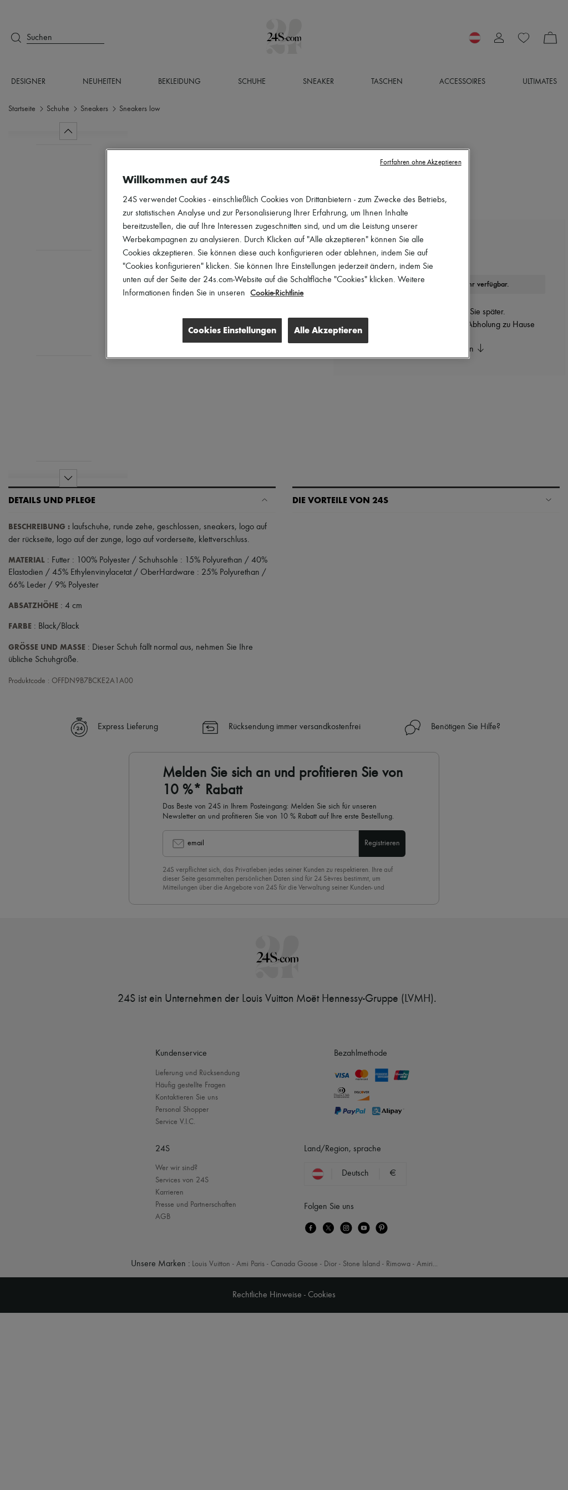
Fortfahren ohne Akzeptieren (421, 162)
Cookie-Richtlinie (278, 293)
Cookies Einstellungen (229, 329)
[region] (287, 254)
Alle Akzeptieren (328, 329)
